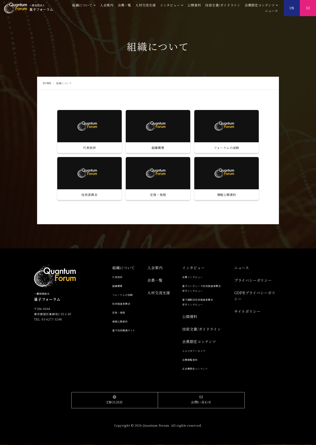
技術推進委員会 (121, 304)
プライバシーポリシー (253, 281)
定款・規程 (118, 313)
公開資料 (194, 5)
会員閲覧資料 (190, 360)
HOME (47, 83)
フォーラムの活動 (122, 295)
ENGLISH (115, 400)
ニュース (271, 10)
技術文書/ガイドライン (222, 5)
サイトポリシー (247, 312)
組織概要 (117, 286)
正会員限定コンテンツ (195, 369)
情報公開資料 (120, 322)
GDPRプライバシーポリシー (254, 296)
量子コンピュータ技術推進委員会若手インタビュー (201, 289)
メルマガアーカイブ (193, 351)
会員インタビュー (192, 278)
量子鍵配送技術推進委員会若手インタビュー (197, 303)
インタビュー (170, 5)
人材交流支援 (145, 5)
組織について (82, 5)
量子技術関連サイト (123, 331)
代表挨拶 (117, 278)
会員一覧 (124, 5)
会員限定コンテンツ (260, 5)
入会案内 (106, 5)
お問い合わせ (201, 400)
